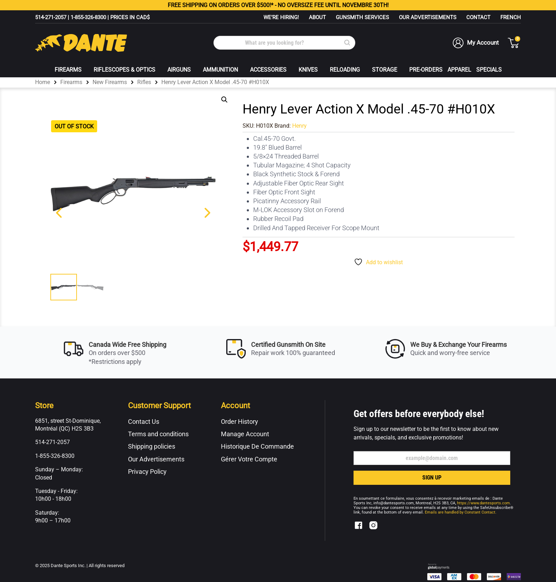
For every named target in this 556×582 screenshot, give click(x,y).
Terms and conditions (158, 434)
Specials (489, 69)
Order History (239, 421)
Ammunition (220, 69)
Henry (299, 125)
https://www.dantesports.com (483, 503)
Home (42, 82)
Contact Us (143, 421)
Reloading (345, 69)
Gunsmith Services (362, 17)
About (317, 17)
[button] (224, 99)
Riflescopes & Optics (124, 69)
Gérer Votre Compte (249, 459)
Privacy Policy (147, 471)
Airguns (179, 69)
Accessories (268, 69)
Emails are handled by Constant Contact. (460, 512)
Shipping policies (151, 446)
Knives (308, 69)
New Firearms (110, 82)
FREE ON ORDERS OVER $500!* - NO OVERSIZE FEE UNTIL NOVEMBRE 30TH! (278, 5)
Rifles (144, 82)
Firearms (68, 69)
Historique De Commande (257, 446)
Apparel (459, 69)
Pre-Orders (426, 69)
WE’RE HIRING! (281, 17)
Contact (478, 17)
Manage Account (245, 434)
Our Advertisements (427, 17)
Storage (384, 69)
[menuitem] (510, 17)
